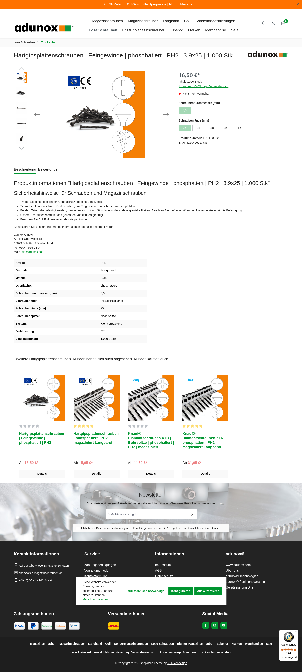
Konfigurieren (180, 591)
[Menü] (295, 632)
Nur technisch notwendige (146, 591)
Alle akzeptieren (208, 591)
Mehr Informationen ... (97, 599)
